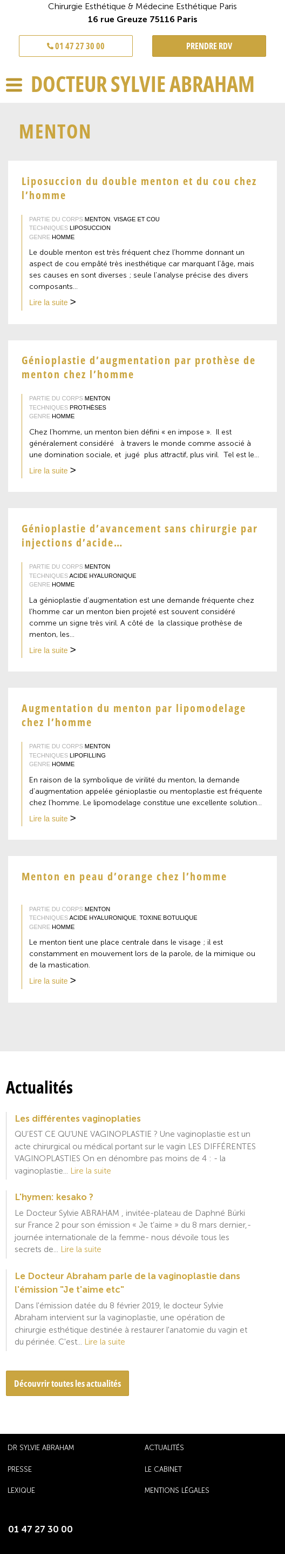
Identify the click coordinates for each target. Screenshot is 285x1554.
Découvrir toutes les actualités (67, 1383)
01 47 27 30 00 (76, 46)
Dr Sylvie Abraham (41, 1448)
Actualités (164, 1448)
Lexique (21, 1490)
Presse (20, 1469)
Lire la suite (52, 303)
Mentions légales (177, 1490)
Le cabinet (163, 1469)
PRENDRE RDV (209, 46)
